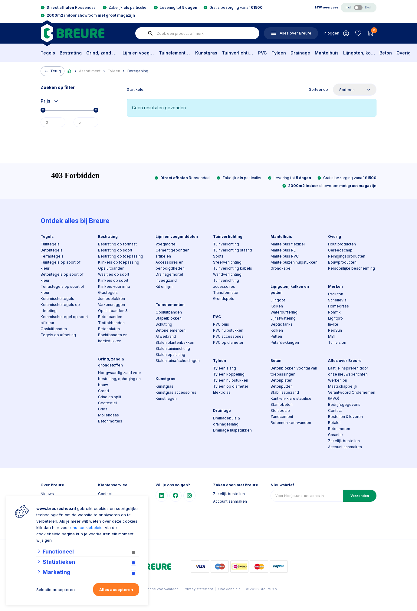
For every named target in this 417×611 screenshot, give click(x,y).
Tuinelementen (175, 52)
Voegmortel (166, 244)
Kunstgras (206, 52)
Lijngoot (278, 300)
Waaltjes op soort (113, 274)
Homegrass (338, 306)
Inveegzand (166, 280)
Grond (103, 391)
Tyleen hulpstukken (230, 380)
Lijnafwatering (283, 318)
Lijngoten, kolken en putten (359, 52)
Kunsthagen (166, 398)
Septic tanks (282, 324)
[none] (150, 33)
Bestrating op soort (115, 250)
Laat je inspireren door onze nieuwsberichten (348, 371)
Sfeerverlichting (227, 262)
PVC (262, 52)
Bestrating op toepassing (120, 256)
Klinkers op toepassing (118, 262)
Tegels (48, 52)
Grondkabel (281, 268)
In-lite (333, 324)
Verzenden (359, 496)
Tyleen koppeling (229, 374)
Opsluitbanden (54, 329)
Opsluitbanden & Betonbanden (113, 313)
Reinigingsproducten (346, 256)
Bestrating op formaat (117, 244)
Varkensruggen (111, 304)
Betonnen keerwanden (291, 422)
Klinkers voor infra (114, 286)
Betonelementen (171, 330)
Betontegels (52, 250)
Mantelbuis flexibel (288, 244)
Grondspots (223, 298)
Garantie (335, 434)
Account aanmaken (345, 447)
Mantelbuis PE (283, 250)
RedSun (335, 330)
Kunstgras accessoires (176, 392)
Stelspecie (280, 410)
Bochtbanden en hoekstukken (112, 338)
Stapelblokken (169, 318)
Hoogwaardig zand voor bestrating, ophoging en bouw (119, 378)
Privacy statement (198, 589)
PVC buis (221, 324)
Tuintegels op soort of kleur (60, 265)
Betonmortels (110, 421)
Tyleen (278, 52)
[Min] (53, 122)
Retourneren (339, 428)
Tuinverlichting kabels (232, 268)
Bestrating (71, 52)
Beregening (137, 71)
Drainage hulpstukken (232, 430)
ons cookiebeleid (86, 527)
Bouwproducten (342, 262)
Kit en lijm (164, 286)
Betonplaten (109, 329)
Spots (218, 256)
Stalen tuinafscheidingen (178, 360)
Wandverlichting (227, 274)
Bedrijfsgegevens (344, 404)
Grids (102, 409)
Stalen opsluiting (170, 354)
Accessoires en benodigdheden (170, 265)
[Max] (86, 122)
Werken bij (337, 380)
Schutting (164, 324)
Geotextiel (107, 403)
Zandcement (282, 416)
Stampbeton (282, 404)
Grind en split (109, 397)
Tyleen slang (224, 368)
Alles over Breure (345, 360)
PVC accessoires (228, 336)
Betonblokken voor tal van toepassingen (294, 371)
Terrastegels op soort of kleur (62, 289)
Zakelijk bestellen (344, 441)
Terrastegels (52, 256)
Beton (385, 52)
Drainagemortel (169, 274)
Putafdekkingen (285, 342)
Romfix (334, 312)
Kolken (277, 306)
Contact (335, 410)
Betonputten (282, 386)
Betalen (335, 422)
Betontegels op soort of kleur (62, 277)
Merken (335, 286)
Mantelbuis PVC (285, 256)
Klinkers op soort (113, 280)
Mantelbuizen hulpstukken (294, 262)
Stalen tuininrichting (173, 348)
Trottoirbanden (111, 322)
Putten (276, 336)
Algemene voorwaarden (159, 589)
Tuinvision (337, 342)
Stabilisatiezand (285, 392)
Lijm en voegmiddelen (138, 52)
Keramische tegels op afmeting (60, 307)
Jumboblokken (111, 298)
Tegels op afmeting (58, 335)
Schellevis (337, 300)
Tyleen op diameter (230, 386)
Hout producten (342, 244)
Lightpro (335, 318)
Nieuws (47, 493)
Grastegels (108, 292)
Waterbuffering (284, 312)
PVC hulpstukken (228, 330)
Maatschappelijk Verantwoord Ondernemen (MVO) (351, 392)
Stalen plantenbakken (175, 342)
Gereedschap (340, 250)
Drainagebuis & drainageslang (226, 421)
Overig (403, 52)
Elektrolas (222, 392)
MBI (331, 336)
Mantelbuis (327, 52)
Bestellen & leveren (345, 416)
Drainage (300, 52)
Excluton (335, 294)
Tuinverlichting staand (232, 250)
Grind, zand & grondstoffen (102, 52)
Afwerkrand (166, 336)
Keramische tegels (57, 298)
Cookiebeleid (229, 589)
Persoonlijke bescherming (351, 268)
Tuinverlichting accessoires (226, 283)
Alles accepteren (116, 589)
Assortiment (89, 71)
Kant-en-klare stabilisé (291, 398)
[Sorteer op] (354, 90)
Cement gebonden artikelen (172, 253)
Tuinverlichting (238, 52)
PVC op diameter (228, 342)
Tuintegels (50, 244)
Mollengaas (108, 415)
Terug (52, 71)
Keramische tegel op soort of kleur (64, 319)
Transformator (225, 292)
